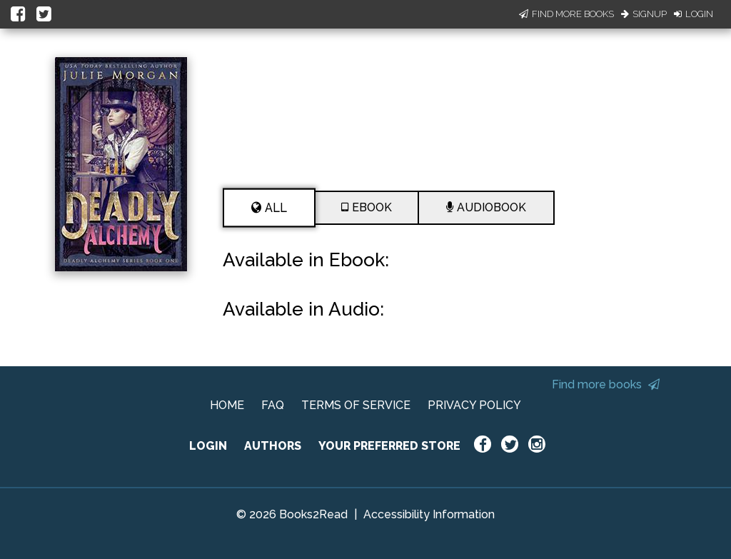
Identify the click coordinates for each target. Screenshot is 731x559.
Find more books (606, 384)
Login (693, 14)
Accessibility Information (429, 514)
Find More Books (566, 14)
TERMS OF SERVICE (355, 405)
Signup (644, 14)
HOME (227, 405)
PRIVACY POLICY (474, 405)
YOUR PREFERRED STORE (389, 446)
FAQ (272, 405)
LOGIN (208, 446)
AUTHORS (272, 446)
